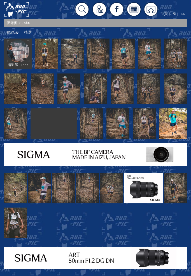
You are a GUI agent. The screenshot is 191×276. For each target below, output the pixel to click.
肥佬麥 (12, 23)
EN (183, 14)
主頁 (164, 14)
